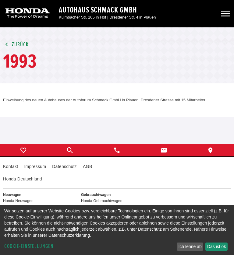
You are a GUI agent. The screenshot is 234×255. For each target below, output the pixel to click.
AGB (87, 166)
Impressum (35, 166)
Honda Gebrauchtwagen (101, 201)
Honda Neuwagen (18, 201)
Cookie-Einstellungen (29, 246)
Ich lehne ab (189, 246)
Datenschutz (64, 166)
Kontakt (10, 166)
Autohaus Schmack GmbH (98, 10)
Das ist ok (216, 246)
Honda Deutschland (22, 178)
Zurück (16, 44)
